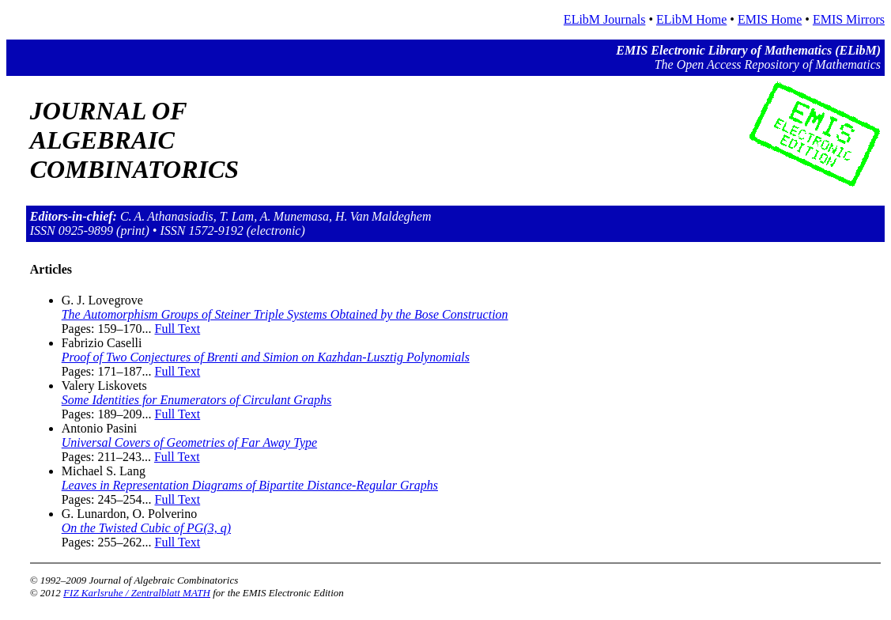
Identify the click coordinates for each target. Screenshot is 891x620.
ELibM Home (691, 19)
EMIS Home (770, 19)
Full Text (178, 328)
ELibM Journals (605, 19)
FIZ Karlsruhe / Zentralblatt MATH (136, 593)
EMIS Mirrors (849, 19)
